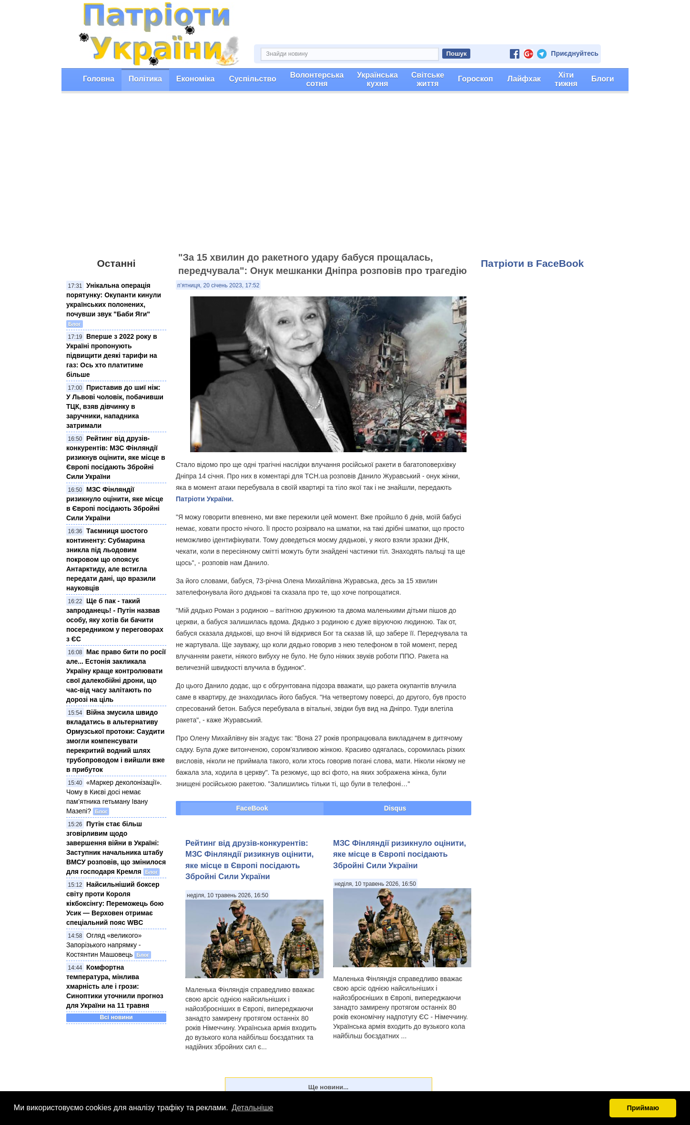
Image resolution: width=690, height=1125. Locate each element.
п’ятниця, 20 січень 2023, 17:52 (218, 285)
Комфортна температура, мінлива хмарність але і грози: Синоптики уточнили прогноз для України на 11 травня (114, 986)
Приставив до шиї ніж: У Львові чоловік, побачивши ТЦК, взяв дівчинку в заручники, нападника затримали (114, 406)
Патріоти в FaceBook (532, 263)
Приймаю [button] (643, 1108)
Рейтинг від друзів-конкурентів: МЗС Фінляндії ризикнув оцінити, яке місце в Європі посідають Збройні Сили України (115, 457)
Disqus (395, 808)
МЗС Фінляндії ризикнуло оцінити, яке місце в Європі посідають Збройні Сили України (399, 854)
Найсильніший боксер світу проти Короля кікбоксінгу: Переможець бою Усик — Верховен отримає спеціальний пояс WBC (114, 903)
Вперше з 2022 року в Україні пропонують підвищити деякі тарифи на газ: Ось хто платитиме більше (111, 355)
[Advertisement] (345, 176)
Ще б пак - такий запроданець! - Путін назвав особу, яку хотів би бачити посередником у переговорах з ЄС (114, 620)
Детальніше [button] (252, 1108)
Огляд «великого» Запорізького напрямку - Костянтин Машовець (104, 945)
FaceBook (252, 808)
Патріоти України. (204, 499)
